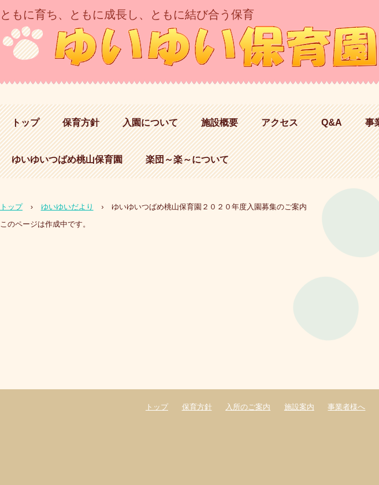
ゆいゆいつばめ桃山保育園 (67, 159)
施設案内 (299, 407)
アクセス (279, 122)
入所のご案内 (247, 407)
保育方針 (80, 122)
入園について (150, 122)
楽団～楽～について (187, 159)
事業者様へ (346, 407)
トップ (25, 122)
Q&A (331, 122)
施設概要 (219, 122)
